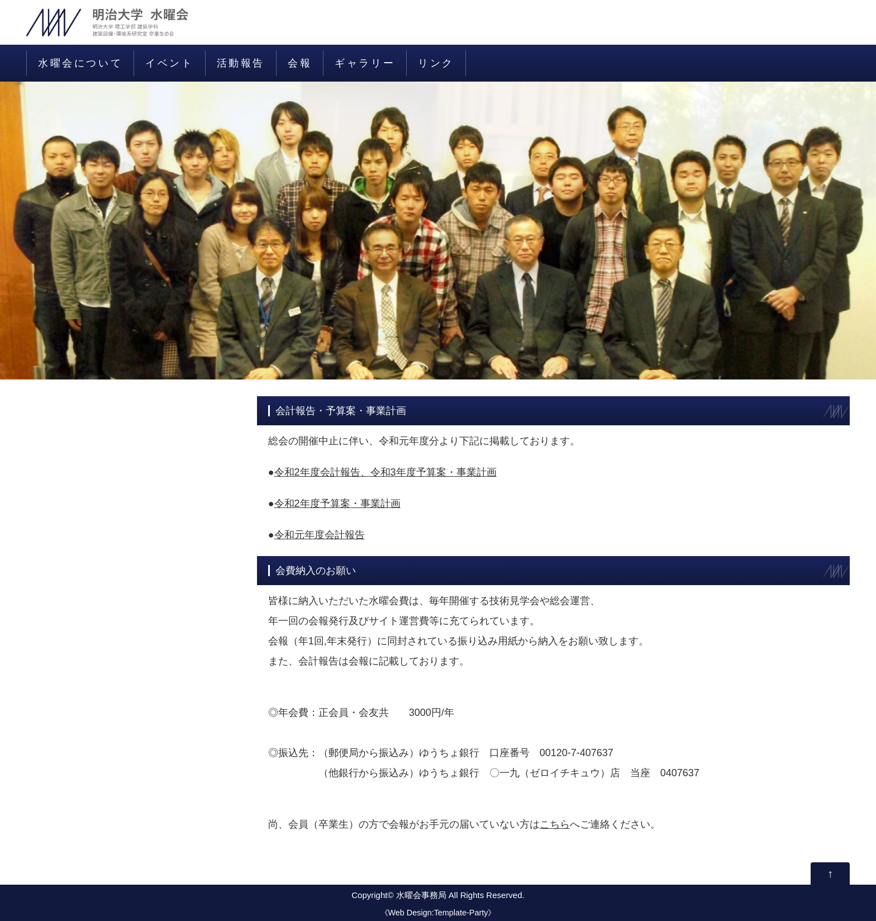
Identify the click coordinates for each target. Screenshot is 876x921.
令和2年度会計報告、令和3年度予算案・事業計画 (385, 472)
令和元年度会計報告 (319, 534)
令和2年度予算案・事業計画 (337, 503)
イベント (169, 63)
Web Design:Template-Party (438, 912)
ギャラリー (365, 63)
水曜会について (80, 63)
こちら (555, 824)
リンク (436, 63)
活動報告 (241, 63)
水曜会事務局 (421, 895)
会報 (300, 63)
